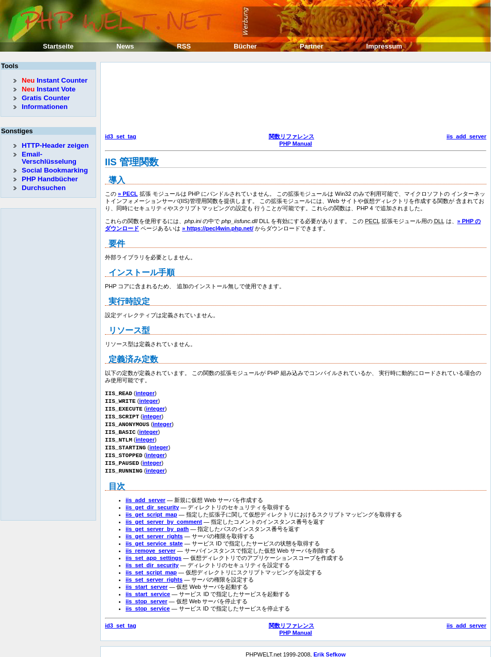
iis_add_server (466, 136)
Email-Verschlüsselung (49, 157)
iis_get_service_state (154, 538)
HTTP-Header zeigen (55, 145)
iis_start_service (148, 588)
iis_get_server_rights (154, 530)
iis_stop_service (148, 603)
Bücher (245, 46)
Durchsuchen (44, 188)
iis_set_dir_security (152, 559)
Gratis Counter (46, 98)
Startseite (58, 46)
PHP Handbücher (50, 179)
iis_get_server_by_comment (164, 516)
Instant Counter (54, 80)
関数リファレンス (291, 136)
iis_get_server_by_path (157, 523)
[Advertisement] (149, 99)
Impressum (384, 46)
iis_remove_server (151, 545)
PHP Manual (295, 143)
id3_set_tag (120, 136)
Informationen (45, 107)
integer (145, 393)
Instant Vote (48, 89)
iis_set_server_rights (154, 574)
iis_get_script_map (151, 509)
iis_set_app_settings (153, 552)
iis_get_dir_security (152, 501)
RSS (184, 46)
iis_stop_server (146, 595)
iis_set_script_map (151, 567)
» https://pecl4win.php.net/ (217, 228)
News (125, 46)
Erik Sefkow (329, 649)
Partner (312, 46)
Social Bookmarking (55, 170)
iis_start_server (146, 581)
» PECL (128, 194)
